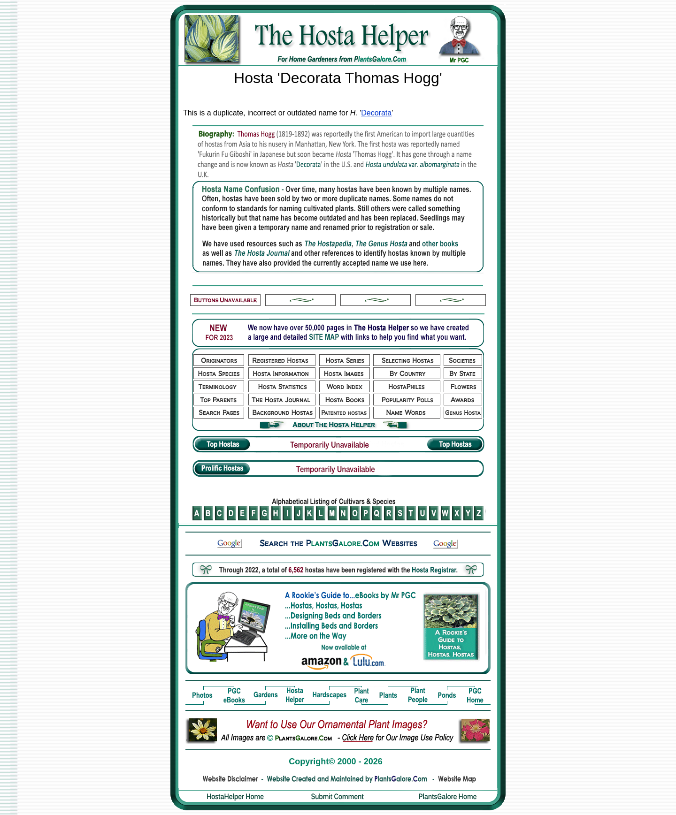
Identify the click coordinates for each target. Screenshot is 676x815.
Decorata (376, 113)
